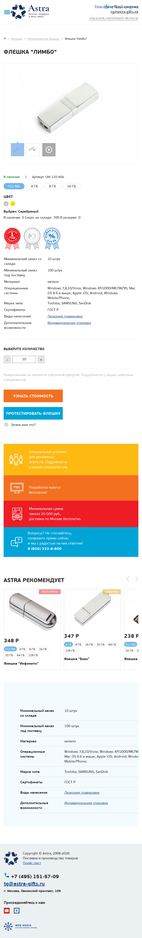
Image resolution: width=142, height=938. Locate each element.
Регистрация (104, 6)
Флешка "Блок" (77, 659)
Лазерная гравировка (65, 316)
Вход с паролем (126, 6)
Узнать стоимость (33, 396)
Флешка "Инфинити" (21, 663)
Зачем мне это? (23, 425)
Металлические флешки (43, 38)
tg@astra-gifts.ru (124, 11)
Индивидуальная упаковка (69, 323)
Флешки (16, 38)
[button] (127, 579)
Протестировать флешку (33, 413)
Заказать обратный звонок (113, 18)
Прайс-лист (32, 863)
